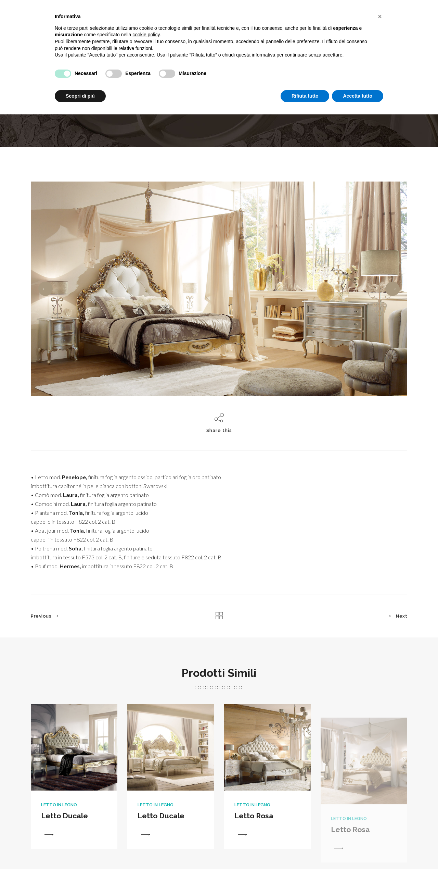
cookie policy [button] (145, 34)
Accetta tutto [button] (357, 96)
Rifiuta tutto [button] (305, 96)
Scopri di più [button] (80, 96)
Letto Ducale (64, 827)
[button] (379, 16)
